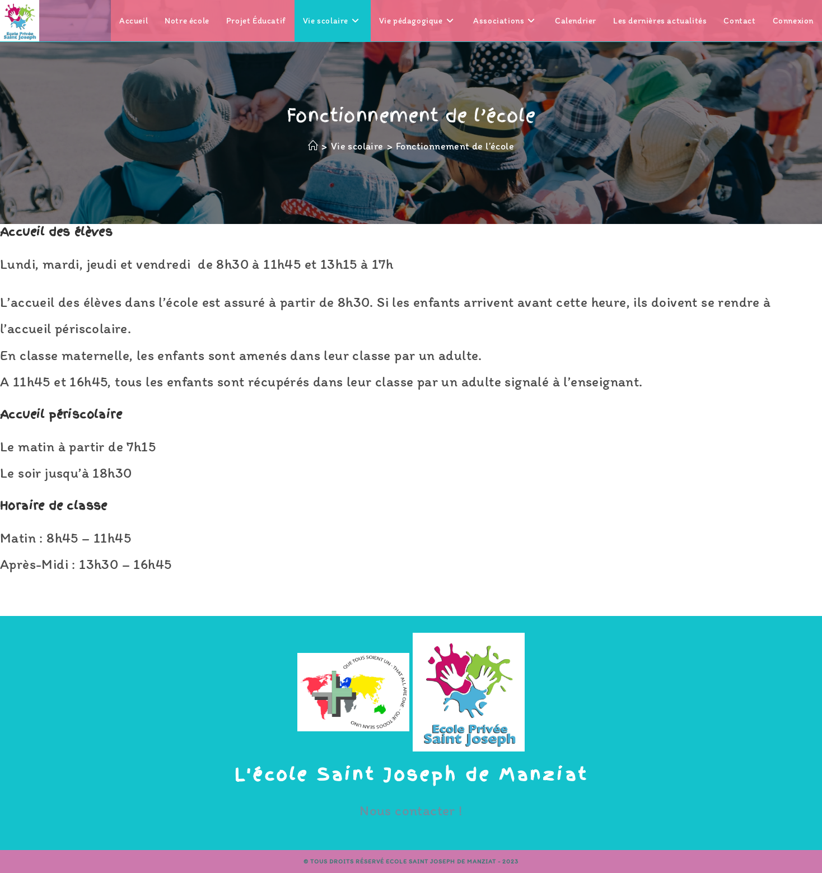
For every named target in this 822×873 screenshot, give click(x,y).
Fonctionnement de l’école (455, 146)
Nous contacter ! (410, 810)
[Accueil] (313, 146)
